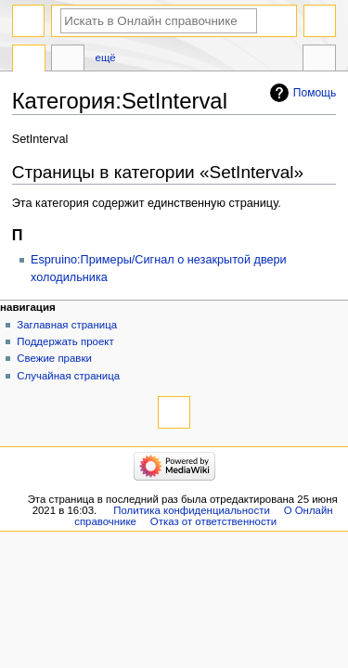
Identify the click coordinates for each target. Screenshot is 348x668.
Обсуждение (68, 60)
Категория (29, 60)
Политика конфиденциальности (191, 510)
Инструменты (319, 60)
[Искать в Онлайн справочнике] (158, 20)
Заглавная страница (67, 324)
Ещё (106, 57)
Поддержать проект (65, 341)
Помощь (315, 92)
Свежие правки (54, 358)
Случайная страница (68, 375)
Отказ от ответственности (213, 521)
